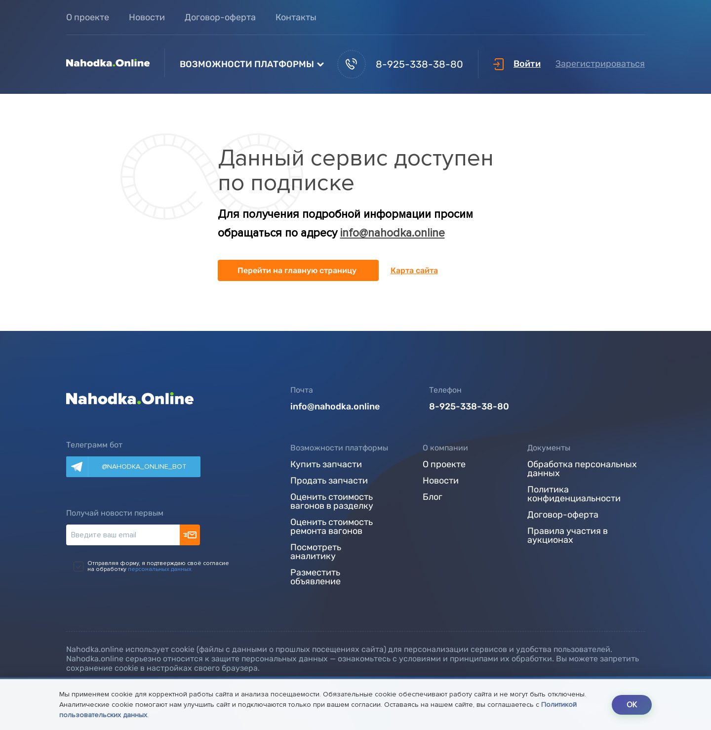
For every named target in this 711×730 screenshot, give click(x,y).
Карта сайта (414, 270)
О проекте (87, 17)
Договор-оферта (220, 17)
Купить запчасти (326, 465)
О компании (445, 447)
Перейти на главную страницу (296, 270)
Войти (517, 63)
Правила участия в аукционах (567, 536)
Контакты (296, 17)
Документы (548, 447)
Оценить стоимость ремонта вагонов (331, 527)
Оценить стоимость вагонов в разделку (331, 501)
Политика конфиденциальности (574, 494)
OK (632, 705)
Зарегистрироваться (600, 63)
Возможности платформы (339, 447)
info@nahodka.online (392, 233)
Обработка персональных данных (582, 469)
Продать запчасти (329, 481)
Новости (147, 17)
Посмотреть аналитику (315, 552)
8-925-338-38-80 (400, 64)
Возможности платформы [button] (247, 64)
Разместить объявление (315, 577)
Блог (432, 497)
